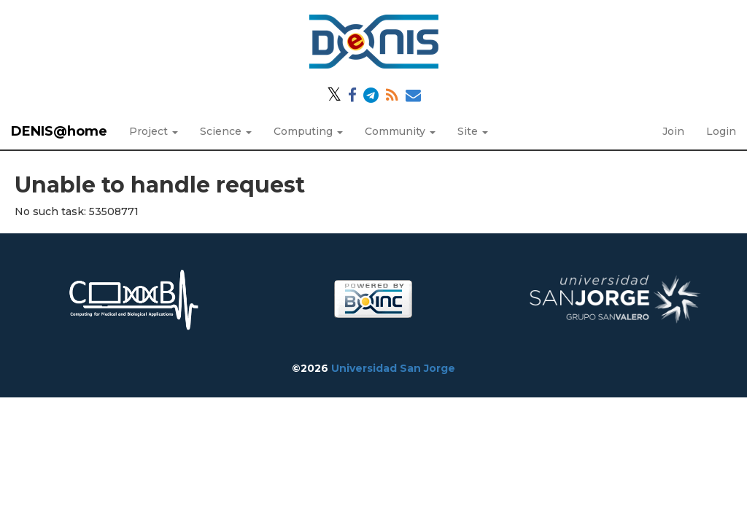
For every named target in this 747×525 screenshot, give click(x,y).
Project (153, 131)
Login (721, 131)
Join (673, 131)
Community (400, 131)
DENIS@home (59, 131)
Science (226, 131)
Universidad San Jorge (393, 368)
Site (472, 131)
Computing (308, 131)
